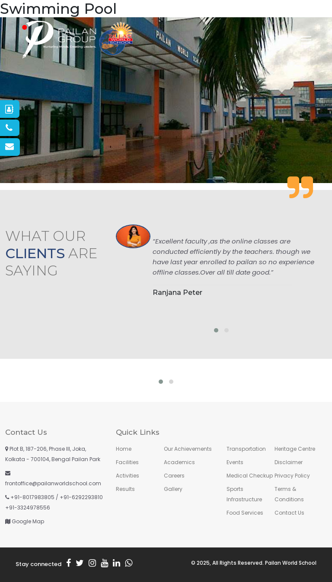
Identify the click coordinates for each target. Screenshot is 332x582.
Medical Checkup (250, 475)
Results (125, 489)
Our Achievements (188, 448)
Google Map (28, 521)
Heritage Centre (295, 448)
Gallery (173, 489)
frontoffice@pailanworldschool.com (53, 483)
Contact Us (289, 512)
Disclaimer (289, 462)
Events (235, 462)
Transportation (246, 448)
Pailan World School (290, 562)
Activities (127, 475)
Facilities (127, 462)
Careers (174, 475)
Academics (179, 462)
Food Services (245, 512)
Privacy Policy (292, 475)
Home (123, 448)
